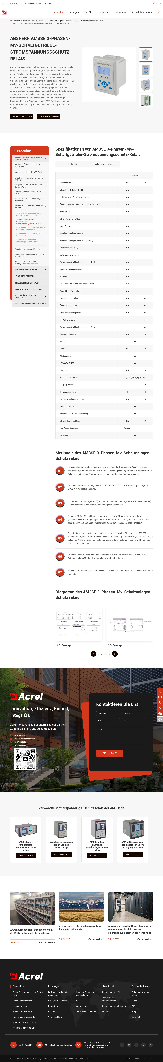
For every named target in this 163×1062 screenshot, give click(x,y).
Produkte (58, 12)
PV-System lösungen (57, 1001)
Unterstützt (104, 12)
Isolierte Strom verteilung (29, 303)
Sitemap (129, 1058)
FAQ (133, 1006)
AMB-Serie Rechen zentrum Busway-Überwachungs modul (27, 263)
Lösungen (74, 12)
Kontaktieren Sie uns (142, 12)
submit (110, 753)
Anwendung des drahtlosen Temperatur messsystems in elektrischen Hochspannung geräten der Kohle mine (130, 929)
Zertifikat (88, 12)
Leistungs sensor (24, 276)
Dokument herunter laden (140, 993)
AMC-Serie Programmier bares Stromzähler (27, 165)
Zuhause (16, 21)
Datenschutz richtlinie (144, 1058)
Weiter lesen (26, 855)
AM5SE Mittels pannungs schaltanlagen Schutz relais (27, 240)
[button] (93, 654)
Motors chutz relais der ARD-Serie (28, 172)
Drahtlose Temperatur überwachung (85, 993)
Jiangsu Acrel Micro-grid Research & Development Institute (47, 1058)
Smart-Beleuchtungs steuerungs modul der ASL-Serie (28, 200)
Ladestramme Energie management (58, 993)
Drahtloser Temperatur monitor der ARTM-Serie (29, 179)
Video (134, 1001)
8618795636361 (10, 3)
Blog (134, 1011)
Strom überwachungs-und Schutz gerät (48, 21)
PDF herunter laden (48, 116)
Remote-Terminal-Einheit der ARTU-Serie (29, 193)
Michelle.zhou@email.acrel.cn (38, 3)
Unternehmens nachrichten (113, 1006)
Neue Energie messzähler (28, 290)
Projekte (105, 1011)
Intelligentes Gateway (27, 283)
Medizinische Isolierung (86, 1011)
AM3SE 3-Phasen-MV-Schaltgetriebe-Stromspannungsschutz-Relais (41, 23)
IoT (77, 1001)
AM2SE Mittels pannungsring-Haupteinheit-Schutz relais (28, 214)
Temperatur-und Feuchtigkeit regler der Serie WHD (29, 186)
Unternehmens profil (110, 992)
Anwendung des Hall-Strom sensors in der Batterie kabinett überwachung (31, 931)
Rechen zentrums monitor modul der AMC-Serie (29, 256)
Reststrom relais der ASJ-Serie (27, 249)
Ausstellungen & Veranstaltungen (108, 999)
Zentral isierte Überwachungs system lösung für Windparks (80, 928)
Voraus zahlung (55, 1017)
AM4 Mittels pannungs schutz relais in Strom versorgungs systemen (31, 228)
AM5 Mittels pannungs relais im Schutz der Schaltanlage (29, 234)
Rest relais (53, 1011)
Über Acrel (121, 12)
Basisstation (54, 1006)
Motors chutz (81, 1006)
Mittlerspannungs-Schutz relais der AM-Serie (84, 21)
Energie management (26, 269)
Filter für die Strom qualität (25, 296)
